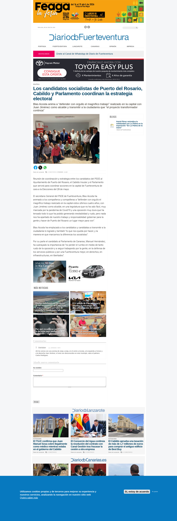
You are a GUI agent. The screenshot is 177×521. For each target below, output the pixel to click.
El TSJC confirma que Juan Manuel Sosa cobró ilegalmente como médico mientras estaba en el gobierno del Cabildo (50, 445)
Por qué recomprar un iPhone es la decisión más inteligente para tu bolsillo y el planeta (51, 331)
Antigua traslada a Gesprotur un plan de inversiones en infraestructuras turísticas (86, 331)
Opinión (112, 46)
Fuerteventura (60, 46)
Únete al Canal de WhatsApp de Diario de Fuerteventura (84, 54)
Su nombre (37, 368)
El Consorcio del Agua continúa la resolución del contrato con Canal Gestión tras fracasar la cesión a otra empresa (88, 445)
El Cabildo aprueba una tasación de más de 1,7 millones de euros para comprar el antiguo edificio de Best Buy (125, 445)
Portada (42, 46)
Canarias (95, 46)
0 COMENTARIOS (89, 452)
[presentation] (50, 394)
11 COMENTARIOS (127, 452)
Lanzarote (77, 46)
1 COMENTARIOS (52, 172)
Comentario (38, 375)
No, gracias (155, 491)
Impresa (130, 46)
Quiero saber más (29, 497)
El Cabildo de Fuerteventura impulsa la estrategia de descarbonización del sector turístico (86, 306)
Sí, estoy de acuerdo (137, 491)
